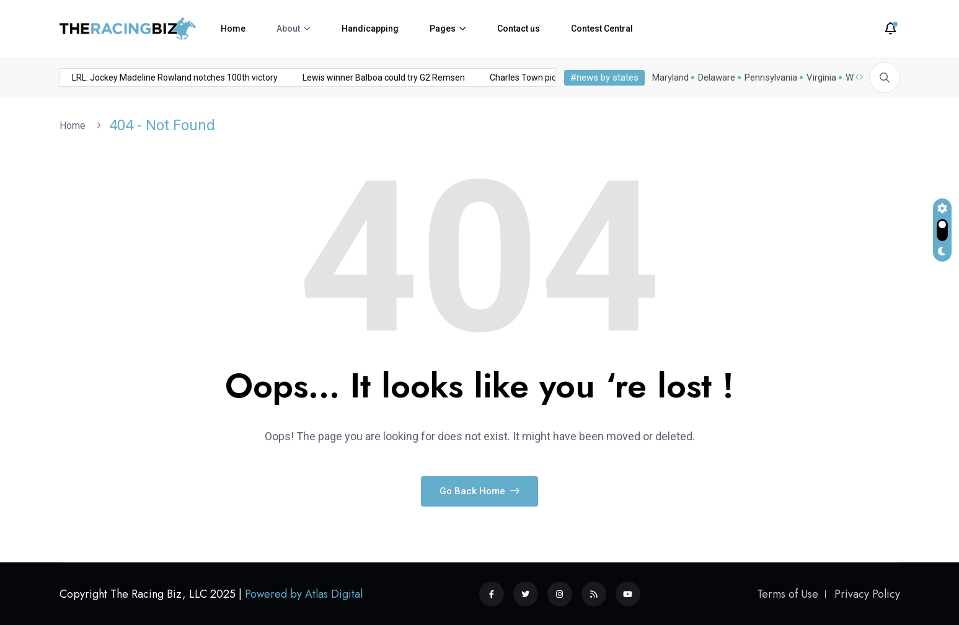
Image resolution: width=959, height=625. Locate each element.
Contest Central (602, 28)
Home (233, 28)
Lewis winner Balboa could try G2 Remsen (269, 77)
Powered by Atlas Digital (304, 594)
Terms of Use (787, 594)
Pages (443, 28)
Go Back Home (479, 491)
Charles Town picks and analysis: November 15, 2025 (478, 77)
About (288, 28)
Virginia (821, 77)
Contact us (518, 28)
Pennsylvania (771, 77)
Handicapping (370, 28)
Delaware (716, 77)
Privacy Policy (867, 594)
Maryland (670, 77)
